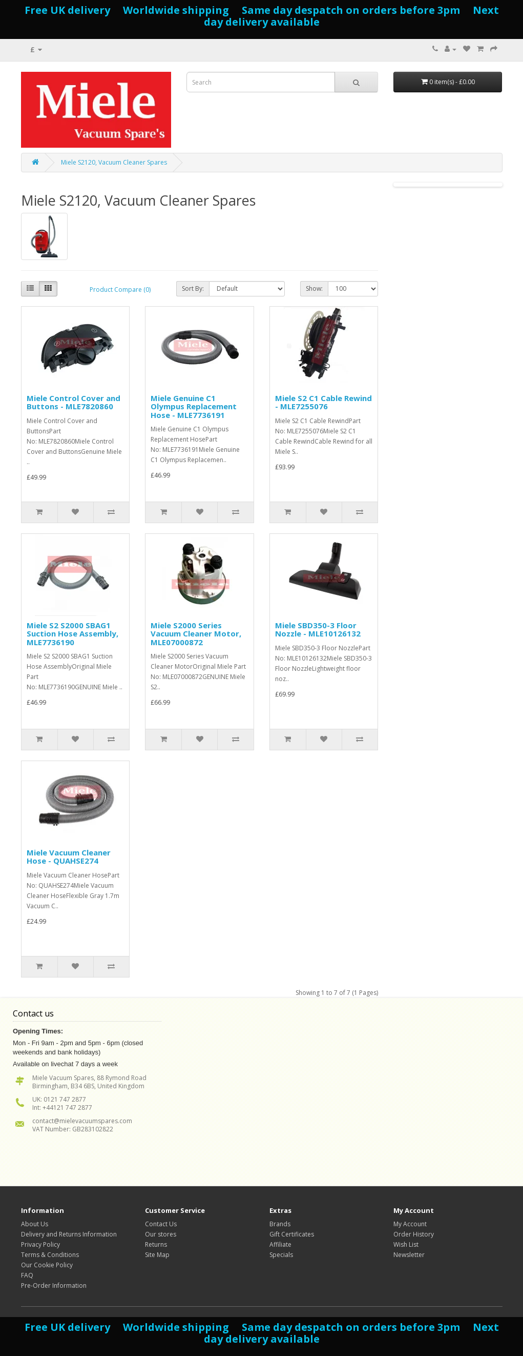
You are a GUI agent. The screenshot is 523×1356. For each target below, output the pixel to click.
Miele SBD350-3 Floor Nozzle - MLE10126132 (318, 629)
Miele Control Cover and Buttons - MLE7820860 (73, 402)
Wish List (406, 1244)
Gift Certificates (291, 1234)
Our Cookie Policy (47, 1265)
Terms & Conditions (50, 1254)
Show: (314, 288)
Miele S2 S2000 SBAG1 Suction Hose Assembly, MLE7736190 (72, 633)
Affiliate (280, 1244)
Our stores (160, 1234)
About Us (34, 1224)
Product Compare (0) (120, 289)
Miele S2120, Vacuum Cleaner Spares (114, 162)
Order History (413, 1234)
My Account (410, 1224)
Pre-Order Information (54, 1285)
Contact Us (161, 1224)
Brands (279, 1224)
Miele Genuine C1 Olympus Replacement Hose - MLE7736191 (194, 406)
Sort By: (193, 288)
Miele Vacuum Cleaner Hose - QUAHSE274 (69, 856)
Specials (281, 1254)
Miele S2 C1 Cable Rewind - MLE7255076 (323, 402)
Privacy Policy (40, 1244)
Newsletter (409, 1254)
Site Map (157, 1254)
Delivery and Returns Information (69, 1234)
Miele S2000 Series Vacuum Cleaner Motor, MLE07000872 (196, 633)
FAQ (27, 1275)
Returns (156, 1244)
